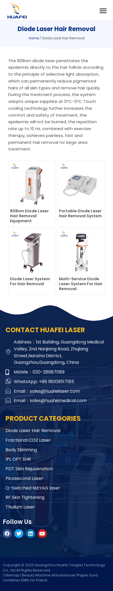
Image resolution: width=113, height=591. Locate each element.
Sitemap (12, 575)
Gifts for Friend (34, 580)
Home (34, 38)
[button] (103, 10)
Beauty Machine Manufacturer (49, 575)
